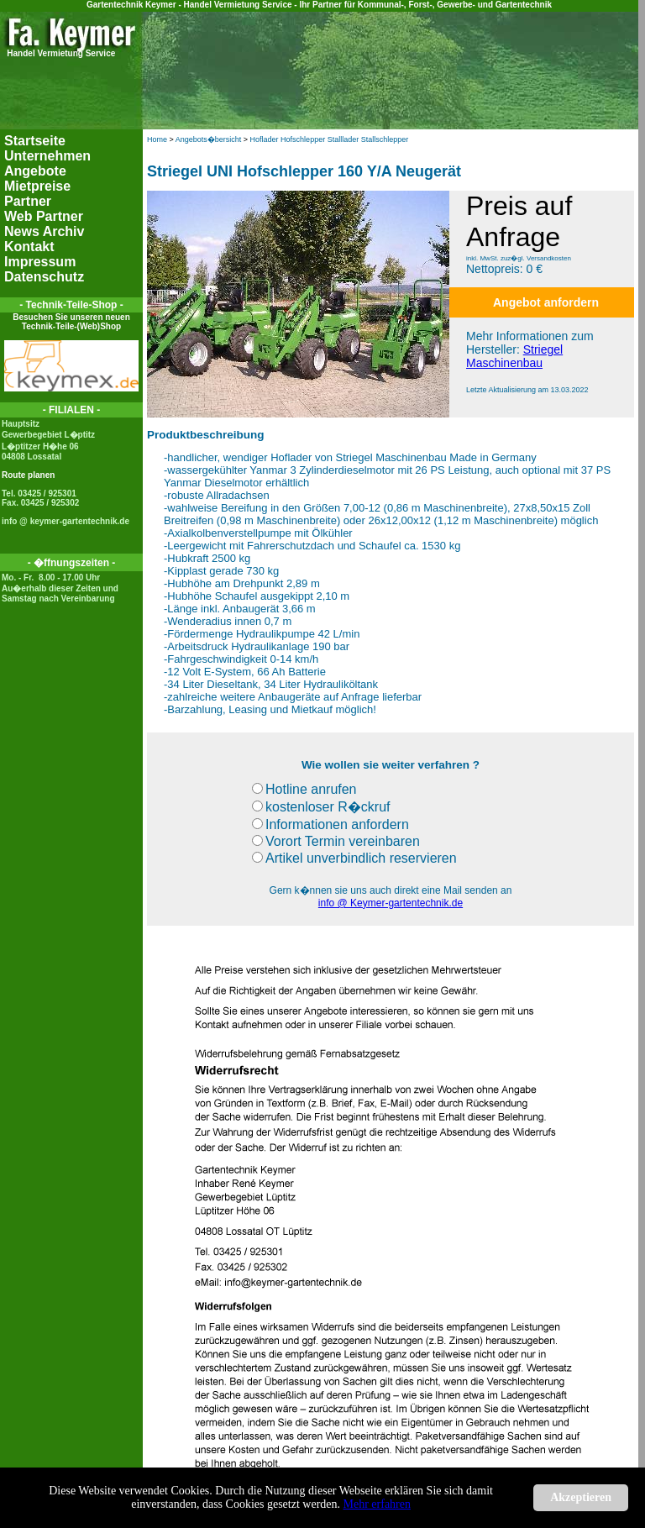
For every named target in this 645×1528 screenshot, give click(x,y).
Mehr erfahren (377, 1504)
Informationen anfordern (330, 824)
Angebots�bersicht (209, 139)
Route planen (28, 475)
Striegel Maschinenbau (514, 356)
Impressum (40, 262)
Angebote (35, 171)
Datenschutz (44, 277)
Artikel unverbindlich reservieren (354, 858)
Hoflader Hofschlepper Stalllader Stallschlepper (329, 139)
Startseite (35, 141)
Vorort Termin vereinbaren (336, 841)
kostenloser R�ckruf (321, 807)
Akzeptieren (580, 1497)
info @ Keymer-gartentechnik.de (390, 903)
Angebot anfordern (546, 302)
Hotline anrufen (304, 789)
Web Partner (43, 216)
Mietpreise (37, 186)
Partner (27, 201)
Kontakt (29, 246)
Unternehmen (47, 156)
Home (157, 139)
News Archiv (44, 231)
